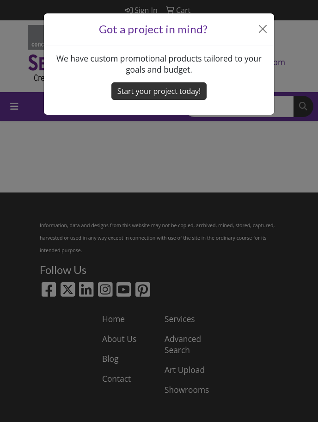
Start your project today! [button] (159, 91)
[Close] (263, 29)
